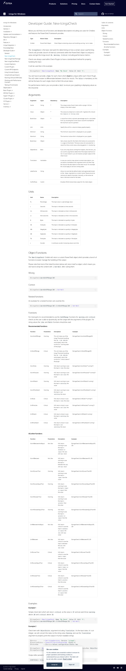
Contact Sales (94, 4)
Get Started (109, 4)
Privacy (17, 669)
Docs (83, 4)
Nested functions (108, 39)
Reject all (71, 664)
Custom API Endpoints (11, 69)
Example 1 (107, 52)
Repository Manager (10, 37)
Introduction (7, 26)
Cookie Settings (7, 669)
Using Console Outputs (12, 72)
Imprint (23, 669)
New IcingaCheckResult (12, 61)
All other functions (109, 47)
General (6, 29)
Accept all (54, 664)
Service (6, 104)
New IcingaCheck (10, 56)
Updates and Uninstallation (12, 34)
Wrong (105, 33)
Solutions (64, 4)
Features (6, 42)
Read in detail (67, 659)
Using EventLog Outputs (12, 75)
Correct (105, 36)
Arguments (105, 25)
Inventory (7, 107)
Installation (7, 32)
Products (52, 4)
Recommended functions (111, 44)
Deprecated (7, 88)
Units (103, 28)
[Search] (86, 14)
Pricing (74, 4)
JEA (5, 40)
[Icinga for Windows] (4, 14)
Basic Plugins (8, 90)
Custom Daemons (10, 64)
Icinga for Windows (9, 22)
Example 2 (107, 55)
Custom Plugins (9, 67)
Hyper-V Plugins (9, 96)
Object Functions (107, 31)
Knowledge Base (8, 48)
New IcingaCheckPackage (12, 59)
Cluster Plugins (8, 98)
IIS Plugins (7, 101)
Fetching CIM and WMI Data (13, 78)
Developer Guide (9, 51)
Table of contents (107, 22)
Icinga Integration (9, 45)
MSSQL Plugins (9, 93)
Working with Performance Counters (13, 81)
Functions (106, 41)
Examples (106, 50)
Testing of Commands (11, 85)
